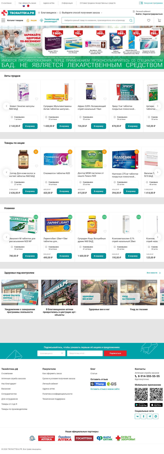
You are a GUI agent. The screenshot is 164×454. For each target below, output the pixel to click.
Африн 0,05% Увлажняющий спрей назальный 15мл (92, 107)
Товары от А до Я (9, 404)
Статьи (93, 373)
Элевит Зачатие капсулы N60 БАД (21, 107)
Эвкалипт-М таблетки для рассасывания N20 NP (22, 240)
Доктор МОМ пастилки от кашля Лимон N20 (91, 174)
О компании (6, 3)
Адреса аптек (49, 3)
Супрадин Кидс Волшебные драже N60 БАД (92, 240)
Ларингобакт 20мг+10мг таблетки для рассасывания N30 (55, 240)
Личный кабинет (50, 384)
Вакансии (5, 389)
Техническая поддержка (53, 399)
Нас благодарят (8, 384)
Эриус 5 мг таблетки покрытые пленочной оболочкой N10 (123, 107)
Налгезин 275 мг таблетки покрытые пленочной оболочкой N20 (125, 175)
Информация (67, 3)
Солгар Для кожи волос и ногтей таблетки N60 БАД (22, 174)
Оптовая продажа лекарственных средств (97, 3)
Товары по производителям (14, 409)
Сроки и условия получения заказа (58, 378)
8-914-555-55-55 (149, 376)
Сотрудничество (9, 394)
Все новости (153, 273)
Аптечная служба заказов (13, 378)
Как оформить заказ (27, 3)
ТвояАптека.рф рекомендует (49, 20)
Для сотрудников (9, 399)
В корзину (30, 126)
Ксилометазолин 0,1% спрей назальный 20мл (124, 240)
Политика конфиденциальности (57, 394)
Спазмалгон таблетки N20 (56, 173)
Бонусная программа (151, 3)
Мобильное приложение (148, 385)
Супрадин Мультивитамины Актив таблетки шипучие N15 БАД (57, 107)
